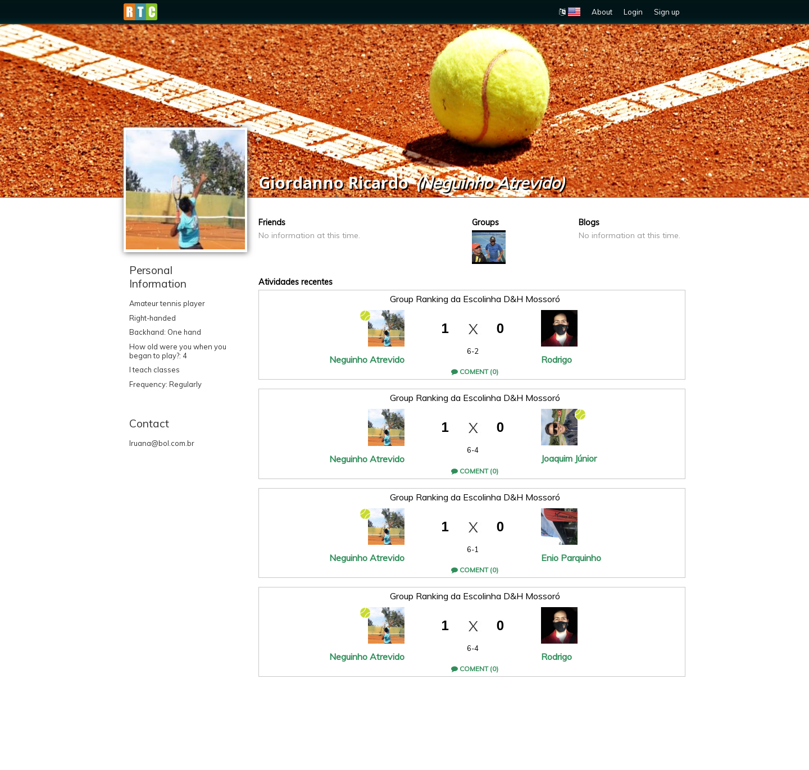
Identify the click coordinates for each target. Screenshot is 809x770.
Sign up (667, 11)
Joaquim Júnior (569, 458)
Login (633, 11)
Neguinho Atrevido (366, 359)
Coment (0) (474, 371)
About (602, 11)
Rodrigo (556, 359)
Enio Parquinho (571, 557)
